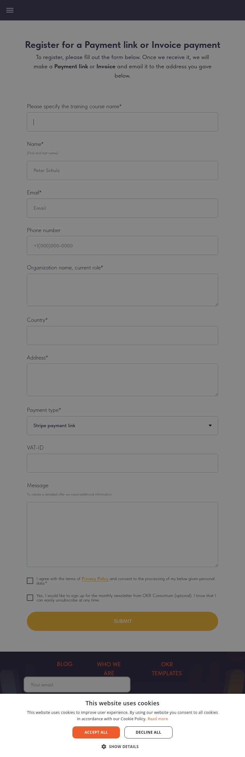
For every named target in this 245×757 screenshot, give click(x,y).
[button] (122, 746)
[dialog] (122, 378)
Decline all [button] (148, 732)
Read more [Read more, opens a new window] (158, 719)
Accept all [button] (96, 732)
